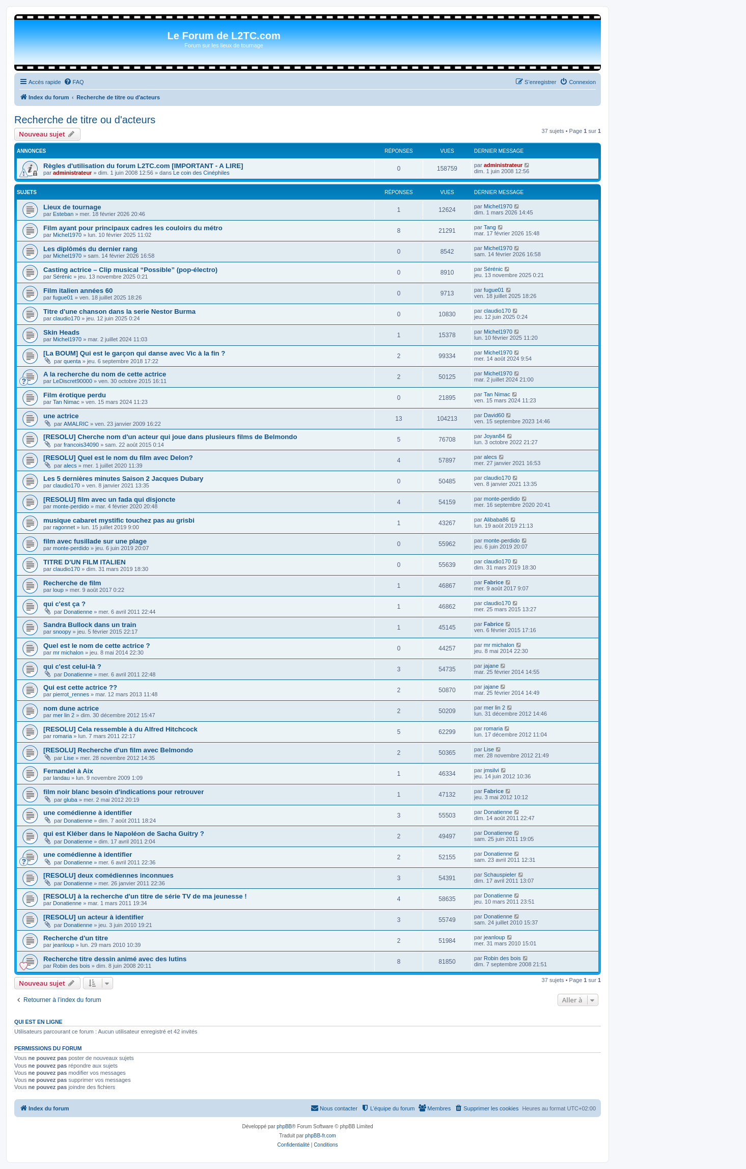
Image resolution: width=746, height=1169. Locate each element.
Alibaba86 (496, 519)
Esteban (63, 214)
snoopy (62, 632)
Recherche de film (72, 583)
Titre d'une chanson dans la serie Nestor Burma (119, 311)
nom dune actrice (71, 708)
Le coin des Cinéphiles (201, 173)
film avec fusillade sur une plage (95, 541)
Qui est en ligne (38, 1022)
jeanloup (63, 945)
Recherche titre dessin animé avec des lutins (114, 959)
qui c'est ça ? (64, 604)
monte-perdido (71, 506)
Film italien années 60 (78, 290)
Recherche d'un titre (75, 938)
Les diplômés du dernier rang (90, 249)
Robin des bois (71, 966)
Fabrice (494, 582)
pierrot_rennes (71, 694)
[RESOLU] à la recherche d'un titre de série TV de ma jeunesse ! (145, 896)
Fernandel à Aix (68, 771)
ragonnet (64, 527)
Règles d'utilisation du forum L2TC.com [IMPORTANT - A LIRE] (143, 166)
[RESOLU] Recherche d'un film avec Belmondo (118, 750)
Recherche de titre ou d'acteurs (84, 119)
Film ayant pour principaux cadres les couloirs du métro (133, 228)
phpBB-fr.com (320, 1135)
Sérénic (62, 277)
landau (61, 778)
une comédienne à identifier (87, 813)
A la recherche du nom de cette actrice (104, 374)
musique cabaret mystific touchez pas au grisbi (119, 520)
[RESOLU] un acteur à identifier (93, 917)
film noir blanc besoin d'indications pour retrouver (123, 792)
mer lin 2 (63, 715)
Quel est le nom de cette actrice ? (96, 645)
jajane (491, 666)
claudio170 (66, 318)
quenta (72, 361)
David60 (494, 415)
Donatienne (78, 612)
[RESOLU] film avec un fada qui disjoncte (109, 499)
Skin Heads (61, 332)
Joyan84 (494, 436)
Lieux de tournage (72, 207)
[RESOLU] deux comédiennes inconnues (108, 875)
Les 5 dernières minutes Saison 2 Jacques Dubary (123, 478)
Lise (69, 758)
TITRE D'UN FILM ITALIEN (84, 562)
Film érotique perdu (74, 395)
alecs (70, 466)
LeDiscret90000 (72, 381)
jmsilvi (491, 770)
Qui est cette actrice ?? (80, 687)
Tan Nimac (66, 402)
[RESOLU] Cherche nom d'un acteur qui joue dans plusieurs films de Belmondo (170, 437)
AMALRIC (76, 424)
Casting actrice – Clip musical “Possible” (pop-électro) (130, 270)
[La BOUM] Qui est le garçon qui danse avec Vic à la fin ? (134, 353)
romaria (62, 736)
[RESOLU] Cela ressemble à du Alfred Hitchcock (120, 729)
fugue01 (63, 297)
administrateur (72, 173)
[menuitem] (74, 82)
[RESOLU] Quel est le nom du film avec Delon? (118, 457)
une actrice (61, 416)
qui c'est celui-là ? (72, 666)
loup (58, 590)
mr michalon (68, 652)
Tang (490, 227)
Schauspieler (500, 875)
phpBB (284, 1126)
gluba (70, 800)
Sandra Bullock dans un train (89, 625)
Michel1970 (498, 206)
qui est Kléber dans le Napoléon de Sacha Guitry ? (123, 833)
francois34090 (81, 445)
